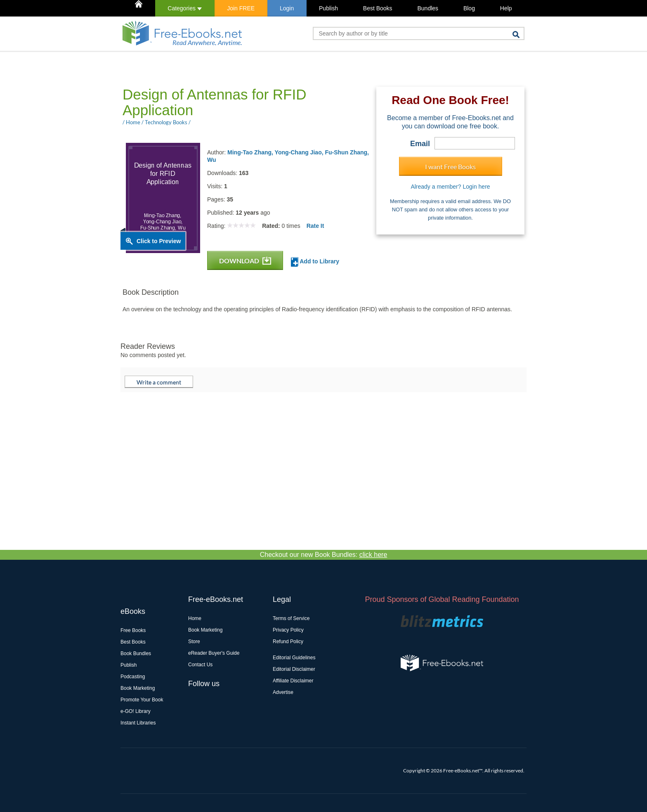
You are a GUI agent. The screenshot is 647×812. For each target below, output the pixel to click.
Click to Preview (159, 241)
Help (506, 8)
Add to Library (315, 262)
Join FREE (241, 8)
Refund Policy (288, 641)
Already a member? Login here (450, 186)
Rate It (315, 226)
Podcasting (132, 676)
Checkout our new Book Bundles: (323, 554)
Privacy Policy (288, 630)
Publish (328, 8)
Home (194, 618)
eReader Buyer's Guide (213, 653)
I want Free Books (450, 166)
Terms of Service (291, 618)
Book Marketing (137, 688)
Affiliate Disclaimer (293, 681)
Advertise (283, 692)
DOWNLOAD (245, 261)
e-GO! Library (135, 711)
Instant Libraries (138, 723)
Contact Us (200, 665)
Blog (469, 8)
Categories (185, 8)
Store (194, 641)
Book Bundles (135, 653)
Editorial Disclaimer (294, 669)
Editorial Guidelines (294, 657)
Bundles (427, 8)
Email (420, 144)
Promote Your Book (141, 700)
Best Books (377, 8)
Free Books (133, 630)
